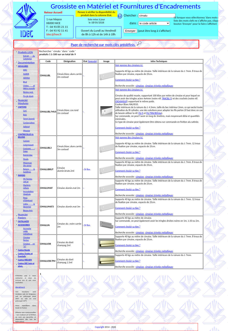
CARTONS (22, 107)
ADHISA (26, 78)
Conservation (29, 122)
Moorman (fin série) (27, 164)
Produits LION (25, 52)
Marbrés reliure (26, 186)
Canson (26, 140)
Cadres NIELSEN (25, 259)
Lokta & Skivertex (29, 205)
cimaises (140, 85)
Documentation (26, 62)
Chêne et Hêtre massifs (29, 87)
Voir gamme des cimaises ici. (129, 65)
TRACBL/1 (166, 98)
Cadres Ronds (24, 250)
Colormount (28, 144)
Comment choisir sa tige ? (127, 79)
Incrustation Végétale (28, 193)
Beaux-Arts (28, 210)
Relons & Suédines (29, 170)
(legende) (92, 61)
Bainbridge (28, 155)
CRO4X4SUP (121, 101)
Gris (25, 110)
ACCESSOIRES (24, 225)
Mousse (26, 130)
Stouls (25, 159)
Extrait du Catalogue (29, 57)
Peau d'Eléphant (27, 199)
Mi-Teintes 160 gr (27, 180)
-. (83, 75)
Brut (25, 82)
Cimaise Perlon (26, 239)
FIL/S (140, 113)
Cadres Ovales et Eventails (25, 255)
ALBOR (26, 74)
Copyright (99, 327)
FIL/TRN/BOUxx (153, 113)
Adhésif (26, 126)
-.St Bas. (87, 169)
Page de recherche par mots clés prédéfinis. (103, 44)
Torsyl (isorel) (29, 118)
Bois (25, 114)
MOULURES (23, 66)
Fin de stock (28, 96)
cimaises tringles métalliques (159, 85)
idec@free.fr (54, 34)
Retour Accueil (53, 12)
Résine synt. (28, 92)
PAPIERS (21, 175)
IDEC (25, 70)
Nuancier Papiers (23, 216)
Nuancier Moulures (23, 101)
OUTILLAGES (23, 221)
